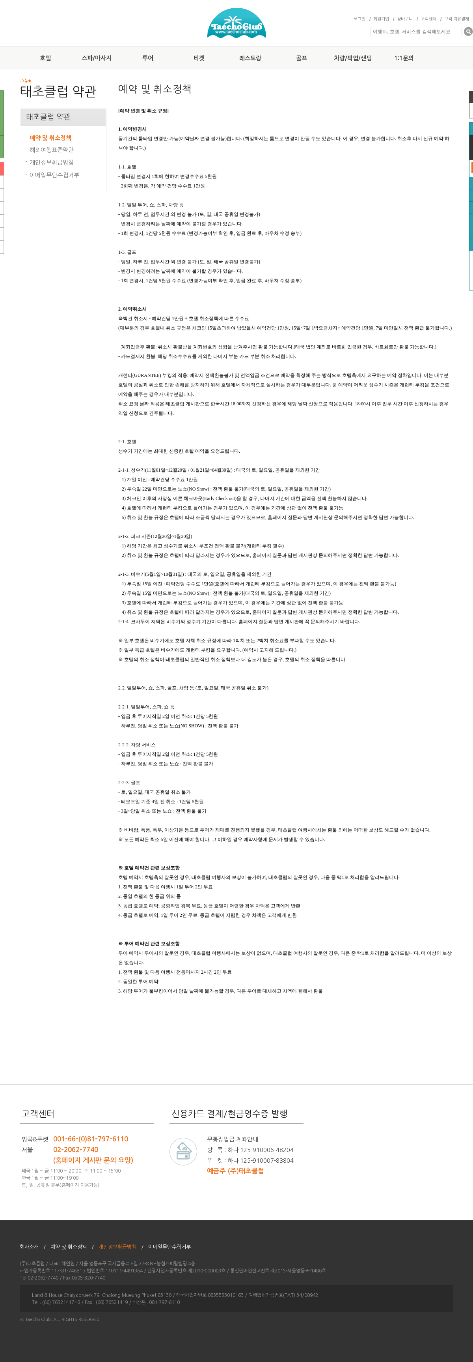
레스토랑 (250, 58)
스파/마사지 (97, 58)
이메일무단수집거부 (54, 175)
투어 (147, 58)
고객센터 (428, 19)
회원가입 (381, 19)
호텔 (45, 58)
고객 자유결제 (456, 19)
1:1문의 (404, 58)
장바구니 (405, 19)
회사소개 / (33, 1247)
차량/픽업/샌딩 (353, 58)
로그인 (359, 19)
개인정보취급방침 (52, 162)
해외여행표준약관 (52, 150)
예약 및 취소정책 (50, 138)
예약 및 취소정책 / (72, 1247)
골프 (301, 58)
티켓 (199, 58)
